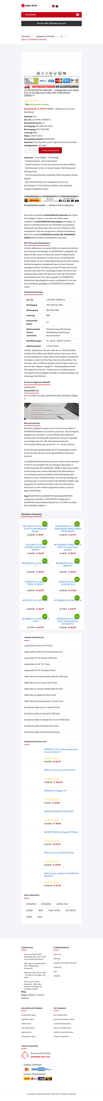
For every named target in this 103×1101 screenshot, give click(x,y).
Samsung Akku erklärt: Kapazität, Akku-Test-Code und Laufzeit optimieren (35, 956)
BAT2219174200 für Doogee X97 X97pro (61, 832)
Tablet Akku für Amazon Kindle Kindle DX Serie (43, 689)
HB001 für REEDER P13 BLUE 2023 (59, 811)
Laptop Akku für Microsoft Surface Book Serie (43, 652)
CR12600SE (46, 904)
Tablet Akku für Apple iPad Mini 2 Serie (40, 695)
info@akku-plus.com (40, 1057)
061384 (29, 910)
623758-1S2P (62, 904)
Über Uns (57, 954)
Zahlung (57, 959)
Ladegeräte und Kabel (44, 36)
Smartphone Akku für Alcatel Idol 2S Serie (42, 732)
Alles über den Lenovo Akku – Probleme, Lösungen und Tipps (35, 975)
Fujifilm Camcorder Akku (63, 1032)
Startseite (25, 36)
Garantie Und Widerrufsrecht (65, 963)
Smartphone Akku (28, 1036)
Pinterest (25, 998)
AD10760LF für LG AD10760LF (35, 600)
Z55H (40, 917)
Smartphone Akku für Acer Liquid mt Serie (42, 707)
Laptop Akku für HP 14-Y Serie (37, 664)
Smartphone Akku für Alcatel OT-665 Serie (42, 714)
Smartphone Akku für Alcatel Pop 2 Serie (41, 726)
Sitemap (57, 976)
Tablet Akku (26, 1024)
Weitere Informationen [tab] (61, 205)
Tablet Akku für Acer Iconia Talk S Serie (40, 683)
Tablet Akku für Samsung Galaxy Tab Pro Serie (43, 701)
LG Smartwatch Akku (62, 1024)
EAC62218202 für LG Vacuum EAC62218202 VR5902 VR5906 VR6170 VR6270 (67, 529)
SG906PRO (31, 904)
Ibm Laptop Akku (60, 1015)
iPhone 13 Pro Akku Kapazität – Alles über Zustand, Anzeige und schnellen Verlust (33, 985)
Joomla (40, 995)
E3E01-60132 (54, 910)
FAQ (55, 972)
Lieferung (57, 967)
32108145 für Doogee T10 (55, 791)
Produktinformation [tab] (35, 205)
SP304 (29, 917)
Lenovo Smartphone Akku (64, 1019)
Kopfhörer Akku (27, 1019)
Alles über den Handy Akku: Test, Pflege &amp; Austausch (35, 965)
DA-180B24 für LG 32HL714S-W (67, 600)
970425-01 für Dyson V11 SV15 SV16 (59, 770)
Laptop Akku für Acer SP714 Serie (38, 646)
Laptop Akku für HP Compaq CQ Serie (40, 670)
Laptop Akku (26, 1032)
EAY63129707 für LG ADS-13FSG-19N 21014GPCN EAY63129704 (68, 621)
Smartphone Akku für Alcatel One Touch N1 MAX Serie (47, 720)
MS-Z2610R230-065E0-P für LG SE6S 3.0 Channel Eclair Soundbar (68, 547)
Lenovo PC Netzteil (61, 1036)
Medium (32, 995)
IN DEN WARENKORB (50, 151)
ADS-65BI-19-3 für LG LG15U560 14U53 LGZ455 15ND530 (35, 547)
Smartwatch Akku (28, 1015)
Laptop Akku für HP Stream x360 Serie (40, 658)
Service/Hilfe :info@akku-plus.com (51, 23)
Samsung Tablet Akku (62, 1028)
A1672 (40, 910)
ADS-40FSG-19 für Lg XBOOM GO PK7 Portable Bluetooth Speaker (35, 529)
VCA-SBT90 (70, 910)
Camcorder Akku (28, 1028)
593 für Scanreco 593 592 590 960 (59, 853)
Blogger (24, 995)
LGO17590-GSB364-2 (41, 120)
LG (61, 36)
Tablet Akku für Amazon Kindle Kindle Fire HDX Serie (46, 676)
